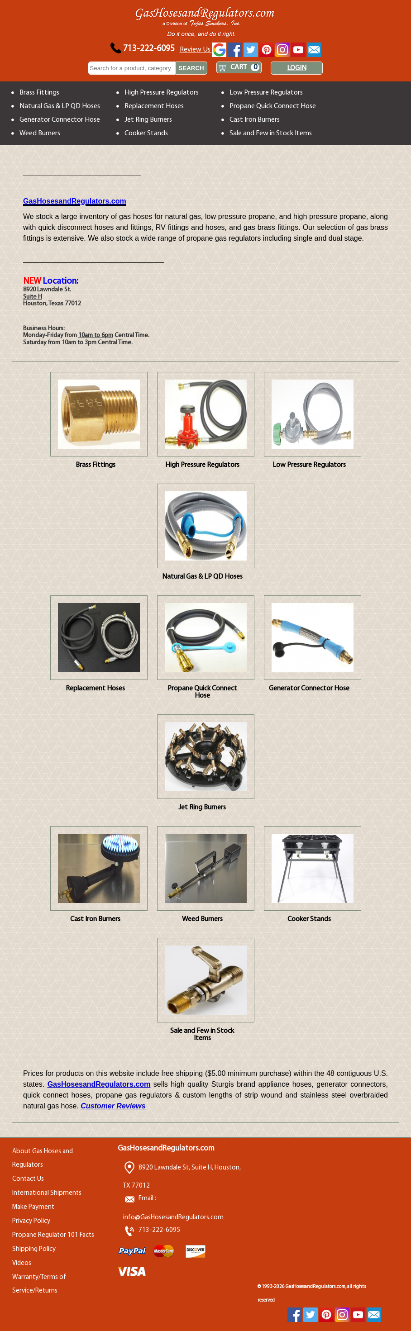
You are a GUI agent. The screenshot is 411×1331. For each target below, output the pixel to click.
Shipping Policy (34, 1249)
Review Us (203, 49)
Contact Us (28, 1179)
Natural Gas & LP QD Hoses (59, 106)
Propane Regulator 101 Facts (53, 1235)
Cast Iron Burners (254, 120)
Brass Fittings (39, 92)
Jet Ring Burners (148, 120)
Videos (21, 1263)
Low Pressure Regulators (266, 92)
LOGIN (296, 68)
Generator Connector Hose (59, 120)
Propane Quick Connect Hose (272, 106)
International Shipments (46, 1193)
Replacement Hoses (154, 106)
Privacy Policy (31, 1221)
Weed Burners (39, 133)
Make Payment (33, 1207)
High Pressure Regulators (161, 92)
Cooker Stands (146, 133)
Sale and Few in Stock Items (270, 133)
